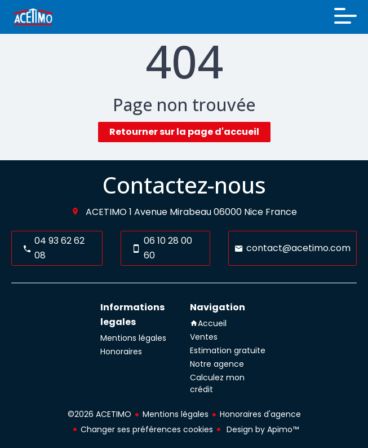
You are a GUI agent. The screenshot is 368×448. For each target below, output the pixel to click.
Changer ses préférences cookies (147, 429)
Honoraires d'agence (260, 414)
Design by (261, 429)
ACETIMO (106, 211)
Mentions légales (176, 414)
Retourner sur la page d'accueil (184, 131)
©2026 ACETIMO (99, 414)
